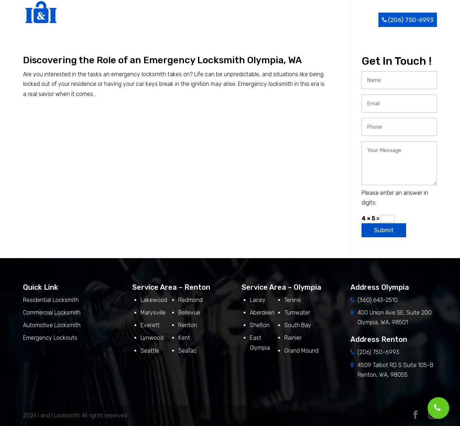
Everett (150, 325)
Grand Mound (301, 350)
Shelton (260, 325)
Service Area (294, 19)
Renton (187, 325)
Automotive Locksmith (51, 325)
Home (183, 19)
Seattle (150, 350)
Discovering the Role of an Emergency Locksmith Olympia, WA (162, 60)
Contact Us (358, 19)
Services (248, 19)
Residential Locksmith (51, 300)
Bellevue (189, 312)
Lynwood (152, 337)
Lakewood (154, 300)
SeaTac (187, 350)
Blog (329, 19)
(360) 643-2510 (378, 300)
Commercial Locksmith (51, 312)
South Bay (297, 325)
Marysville (153, 312)
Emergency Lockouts (50, 337)
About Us (212, 19)
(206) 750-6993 (407, 19)
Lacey (258, 300)
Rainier (293, 337)
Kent (184, 337)
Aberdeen (262, 312)
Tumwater (297, 312)
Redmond (190, 300)
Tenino (292, 300)
